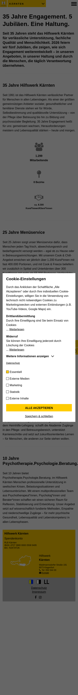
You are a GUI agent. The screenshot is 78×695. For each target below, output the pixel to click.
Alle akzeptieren (39, 407)
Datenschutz (13, 363)
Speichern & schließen (39, 416)
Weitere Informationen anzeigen (27, 356)
